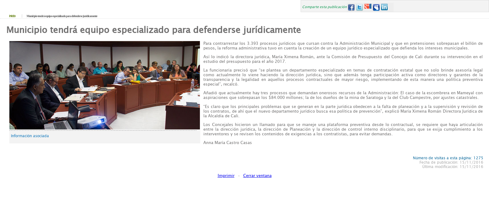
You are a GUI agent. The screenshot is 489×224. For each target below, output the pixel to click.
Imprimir (226, 175)
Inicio (12, 16)
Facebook (351, 7)
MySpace (376, 7)
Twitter (359, 7)
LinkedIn (384, 7)
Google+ (367, 7)
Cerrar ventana (257, 175)
